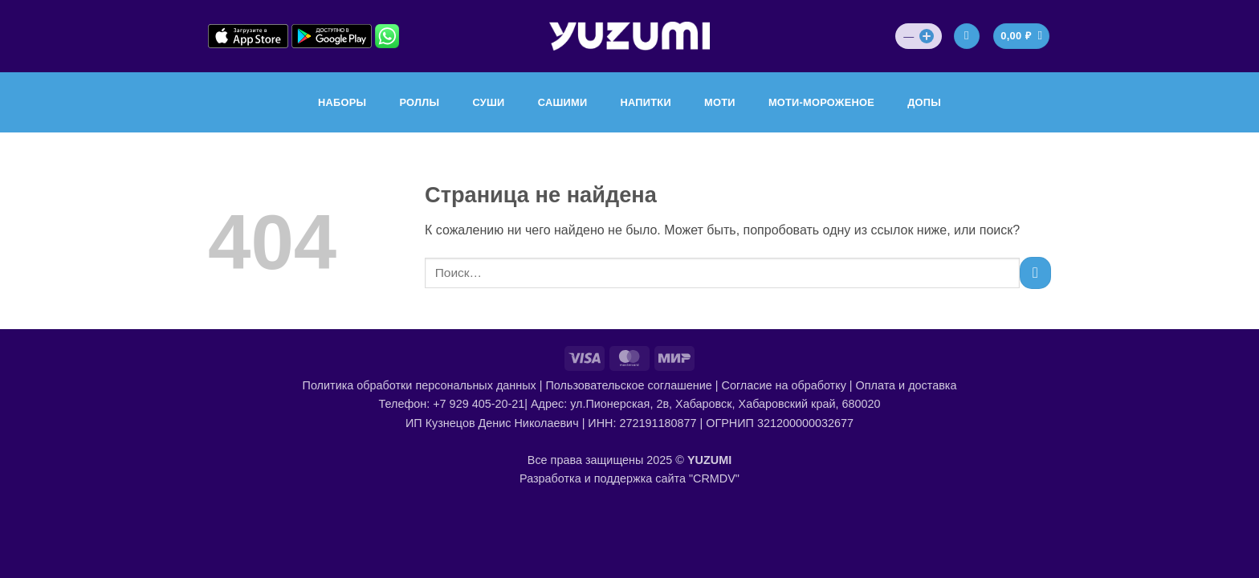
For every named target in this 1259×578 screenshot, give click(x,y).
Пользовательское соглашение (628, 385)
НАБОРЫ (342, 102)
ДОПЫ (924, 102)
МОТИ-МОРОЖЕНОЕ (821, 102)
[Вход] (967, 36)
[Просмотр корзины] (1021, 36)
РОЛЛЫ (419, 102)
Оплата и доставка (906, 385)
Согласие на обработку (784, 385)
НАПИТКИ (646, 102)
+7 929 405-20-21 (478, 403)
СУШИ (488, 102)
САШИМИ (563, 102)
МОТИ (719, 102)
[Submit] (1035, 272)
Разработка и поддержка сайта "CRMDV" (629, 478)
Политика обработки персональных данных (419, 385)
